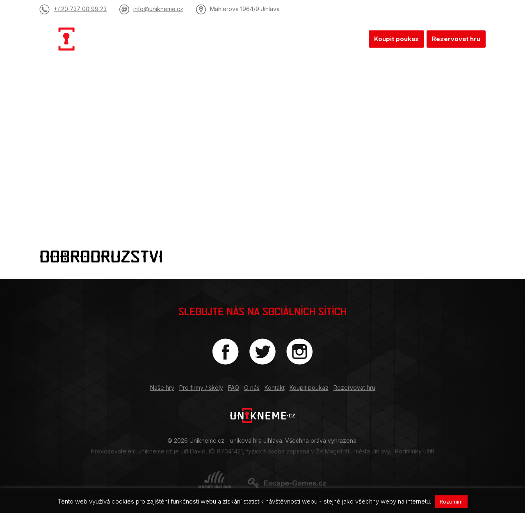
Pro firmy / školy (241, 39)
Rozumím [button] (451, 501)
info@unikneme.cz (158, 8)
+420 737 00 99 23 (80, 8)
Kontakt (349, 39)
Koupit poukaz (396, 39)
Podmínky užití (414, 451)
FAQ (286, 39)
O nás (315, 39)
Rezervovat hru (456, 39)
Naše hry (185, 39)
